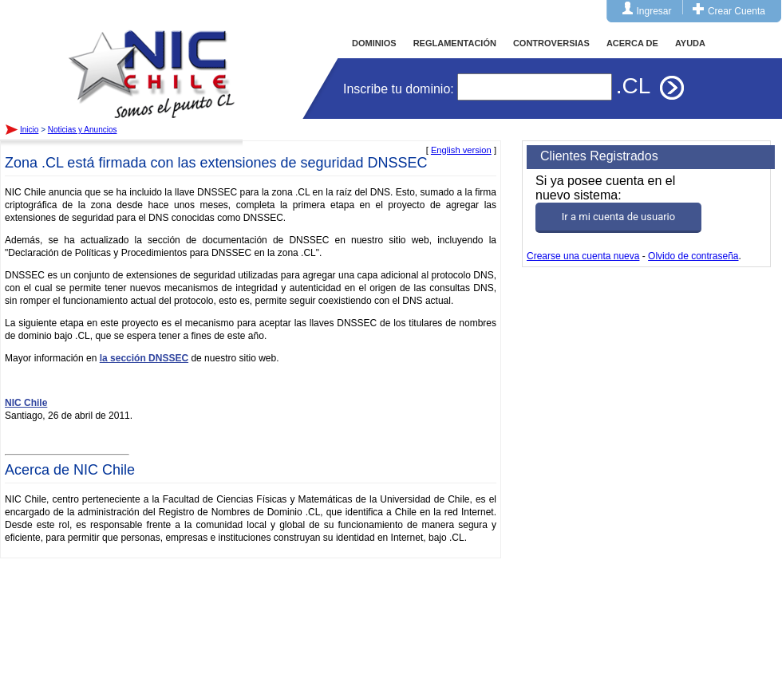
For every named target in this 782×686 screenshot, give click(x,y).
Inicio (151, 59)
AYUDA (690, 43)
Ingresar (654, 11)
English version (461, 150)
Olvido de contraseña (693, 256)
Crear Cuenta (736, 11)
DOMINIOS (374, 43)
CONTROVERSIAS (551, 43)
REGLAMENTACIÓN (454, 43)
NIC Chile (26, 402)
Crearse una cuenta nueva (583, 256)
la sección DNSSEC (144, 358)
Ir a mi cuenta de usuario (618, 217)
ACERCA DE (632, 43)
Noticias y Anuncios (82, 129)
